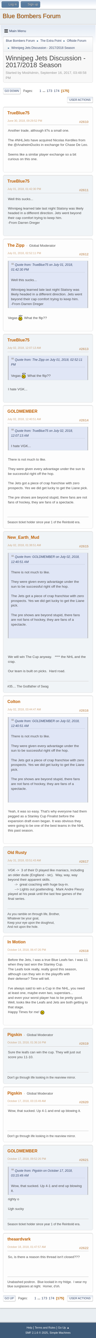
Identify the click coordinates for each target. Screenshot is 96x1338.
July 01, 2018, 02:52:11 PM (24, 253)
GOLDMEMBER (22, 411)
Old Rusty (17, 852)
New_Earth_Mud (23, 537)
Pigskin (14, 1034)
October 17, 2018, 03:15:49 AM (26, 1100)
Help (29, 1327)
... (44, 91)
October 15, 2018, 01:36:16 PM (26, 1042)
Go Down (12, 90)
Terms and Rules (45, 1327)
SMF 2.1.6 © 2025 (36, 1332)
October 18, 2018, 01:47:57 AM (26, 1246)
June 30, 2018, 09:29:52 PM (24, 120)
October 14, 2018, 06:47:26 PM (26, 949)
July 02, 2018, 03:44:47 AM (24, 709)
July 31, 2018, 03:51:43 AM (24, 860)
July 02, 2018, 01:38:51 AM (24, 545)
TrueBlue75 (18, 113)
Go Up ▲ (63, 1327)
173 (49, 91)
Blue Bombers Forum (32, 15)
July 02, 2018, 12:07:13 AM (24, 347)
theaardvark (19, 1239)
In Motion (16, 942)
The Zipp (16, 245)
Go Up (9, 1298)
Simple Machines (60, 1332)
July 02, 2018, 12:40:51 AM (24, 419)
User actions (80, 99)
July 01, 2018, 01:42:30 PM (24, 188)
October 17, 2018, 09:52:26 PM (26, 1158)
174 (56, 91)
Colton (13, 701)
